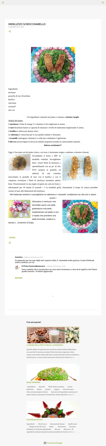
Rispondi (18, 278)
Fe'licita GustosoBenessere (33, 266)
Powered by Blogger (53, 443)
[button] (9, 31)
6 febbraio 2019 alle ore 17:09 (33, 257)
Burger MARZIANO (33, 382)
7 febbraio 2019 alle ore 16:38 (55, 266)
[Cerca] (9, 2)
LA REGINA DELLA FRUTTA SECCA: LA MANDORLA (45, 345)
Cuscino (12, 237)
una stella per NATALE (35, 419)
